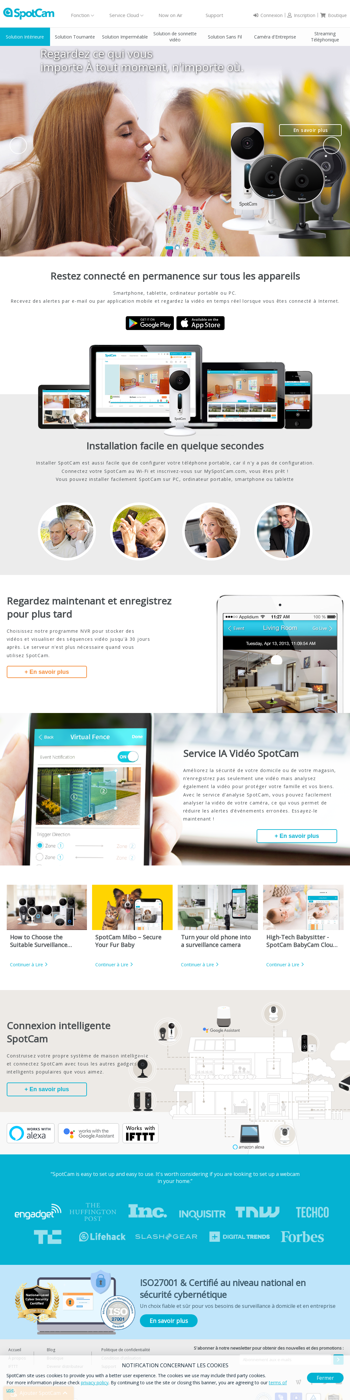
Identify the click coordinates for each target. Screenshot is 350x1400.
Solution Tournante (75, 37)
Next (331, 145)
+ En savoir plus (47, 672)
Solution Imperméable (125, 37)
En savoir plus (310, 130)
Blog (51, 1349)
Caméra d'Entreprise (275, 37)
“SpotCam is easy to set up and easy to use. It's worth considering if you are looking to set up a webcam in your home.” (175, 1177)
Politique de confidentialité (125, 1349)
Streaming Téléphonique (325, 36)
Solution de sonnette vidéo (175, 36)
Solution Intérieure (25, 37)
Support (214, 15)
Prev (18, 145)
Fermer (325, 1377)
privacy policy (94, 1382)
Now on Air (170, 15)
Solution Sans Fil (225, 37)
